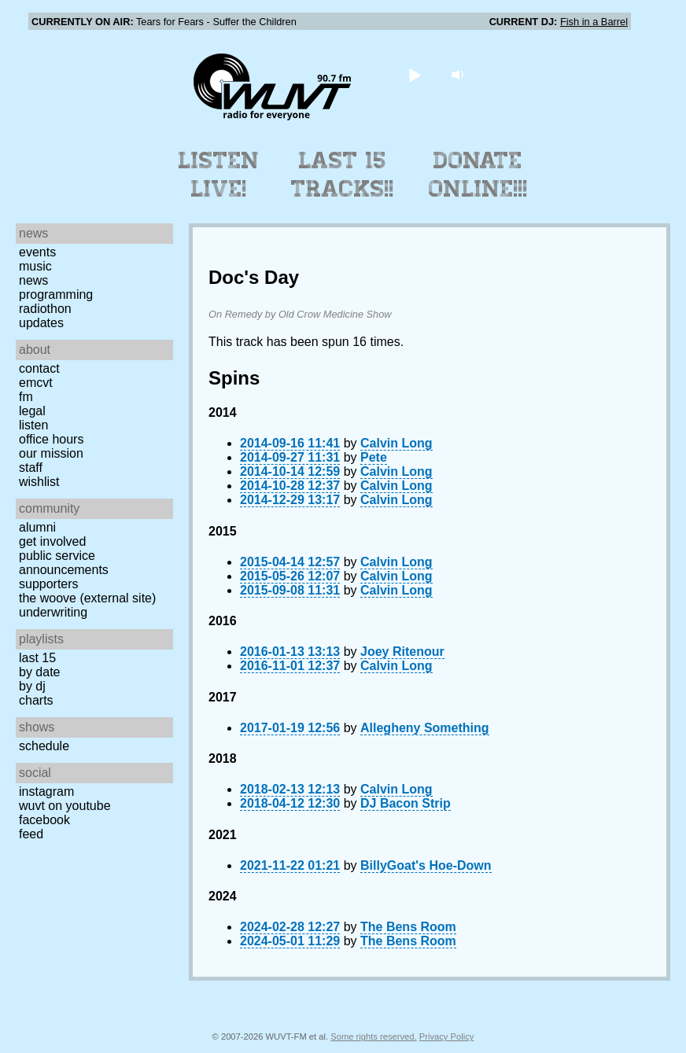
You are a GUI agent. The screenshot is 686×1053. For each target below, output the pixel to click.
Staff (30, 467)
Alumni (37, 527)
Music (35, 266)
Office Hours (51, 439)
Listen (33, 425)
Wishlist (39, 481)
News (33, 280)
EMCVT (36, 382)
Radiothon (45, 308)
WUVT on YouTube (65, 805)
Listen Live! (219, 174)
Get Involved (52, 541)
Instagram (46, 791)
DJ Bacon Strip (405, 803)
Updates (41, 323)
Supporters (49, 584)
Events (37, 252)
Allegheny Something (424, 728)
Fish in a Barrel (594, 22)
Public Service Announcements (64, 562)
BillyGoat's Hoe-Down (425, 865)
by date (39, 672)
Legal (32, 411)
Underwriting (53, 612)
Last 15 (37, 658)
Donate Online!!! (478, 174)
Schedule (44, 746)
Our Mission (51, 453)
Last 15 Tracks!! (342, 174)
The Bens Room (408, 926)
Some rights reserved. (373, 1036)
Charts (36, 700)
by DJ (32, 686)
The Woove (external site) (87, 598)
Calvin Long (396, 443)
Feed (31, 834)
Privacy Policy (446, 1036)
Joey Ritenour (402, 651)
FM (26, 396)
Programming (56, 294)
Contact (39, 368)
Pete (373, 457)
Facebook (44, 820)
